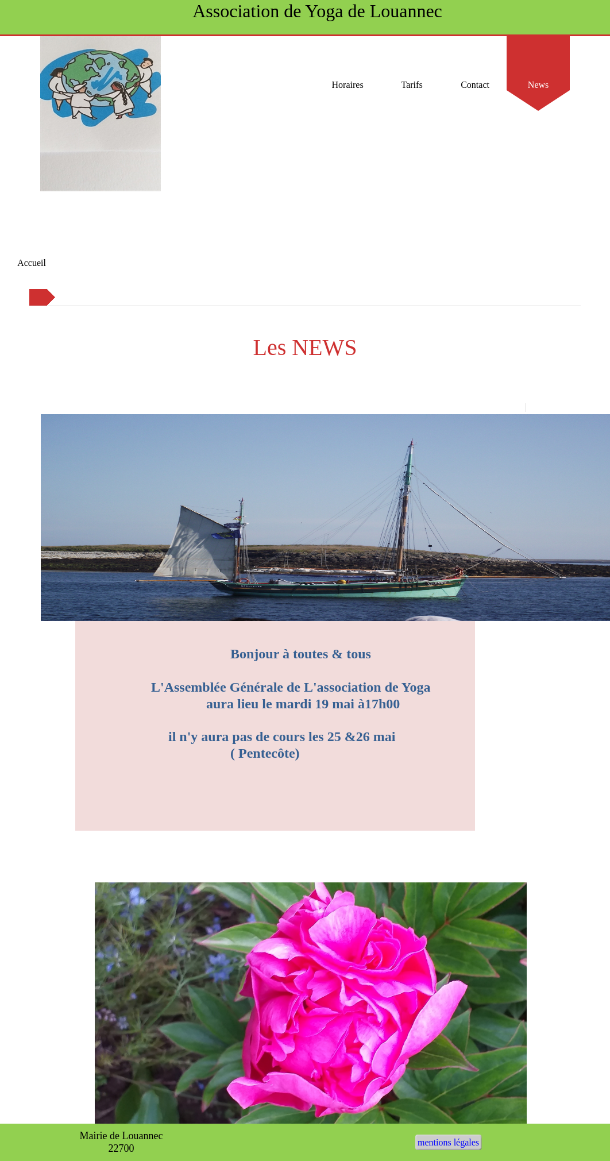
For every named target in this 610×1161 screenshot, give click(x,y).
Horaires (349, 85)
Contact (475, 85)
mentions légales (448, 1142)
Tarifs (412, 85)
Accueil (31, 263)
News (538, 85)
